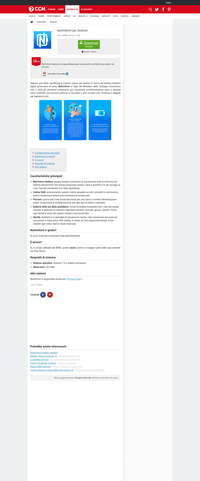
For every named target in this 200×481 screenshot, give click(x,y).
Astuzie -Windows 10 (69, 356)
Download (72, 9)
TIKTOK (115, 16)
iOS (74, 16)
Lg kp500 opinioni (39, 359)
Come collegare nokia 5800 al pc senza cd (51, 370)
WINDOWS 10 (83, 16)
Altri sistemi (41, 167)
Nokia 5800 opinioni (40, 366)
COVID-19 (32, 16)
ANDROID (67, 16)
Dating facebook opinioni (43, 363)
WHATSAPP (106, 16)
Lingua (168, 2)
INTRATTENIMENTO (54, 16)
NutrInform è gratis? (45, 156)
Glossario (86, 9)
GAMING (41, 16)
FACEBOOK (124, 16)
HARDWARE (135, 16)
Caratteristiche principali (47, 153)
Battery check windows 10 (43, 356)
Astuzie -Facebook (67, 363)
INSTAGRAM (94, 16)
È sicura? (39, 160)
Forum (51, 9)
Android (53, 22)
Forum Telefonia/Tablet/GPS (65, 359)
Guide (61, 9)
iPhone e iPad (73, 279)
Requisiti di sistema (45, 163)
